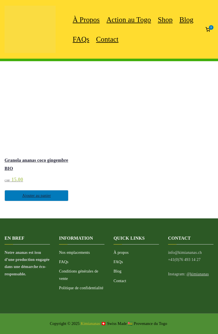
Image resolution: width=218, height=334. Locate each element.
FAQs (81, 39)
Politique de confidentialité (81, 288)
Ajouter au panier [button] (36, 195)
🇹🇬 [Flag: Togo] (130, 324)
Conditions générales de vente (78, 274)
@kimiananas (197, 274)
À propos (121, 252)
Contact (107, 39)
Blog (117, 271)
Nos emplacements (74, 252)
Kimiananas (91, 324)
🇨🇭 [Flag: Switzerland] (103, 324)
